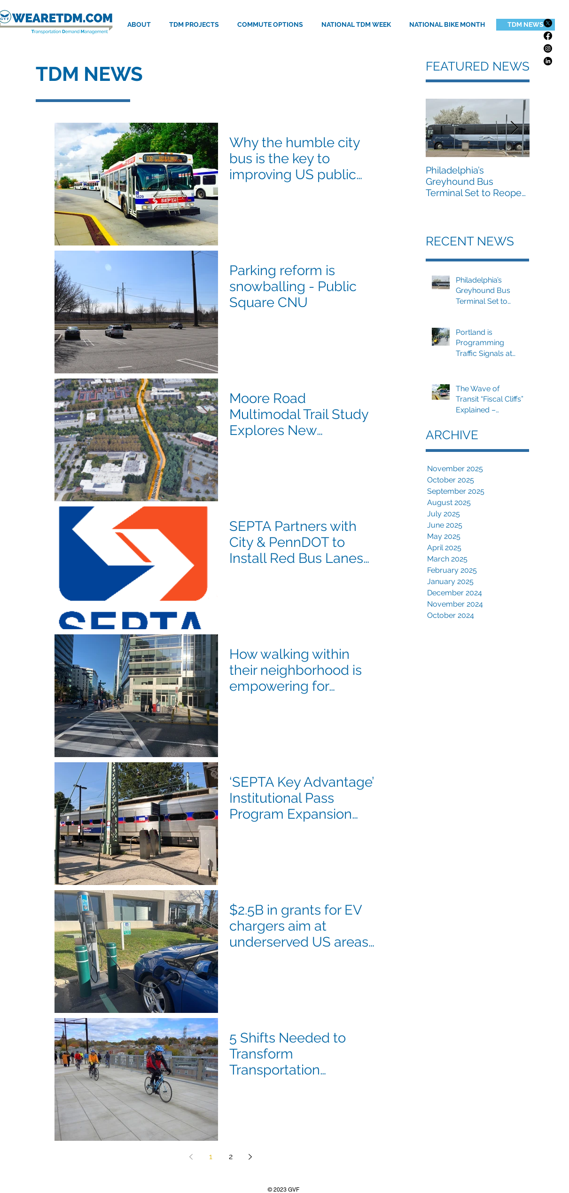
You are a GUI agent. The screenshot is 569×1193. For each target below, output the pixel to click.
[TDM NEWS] (525, 25)
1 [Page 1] (210, 1156)
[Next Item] (514, 128)
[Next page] (250, 1156)
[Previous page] (191, 1156)
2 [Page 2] (231, 1156)
